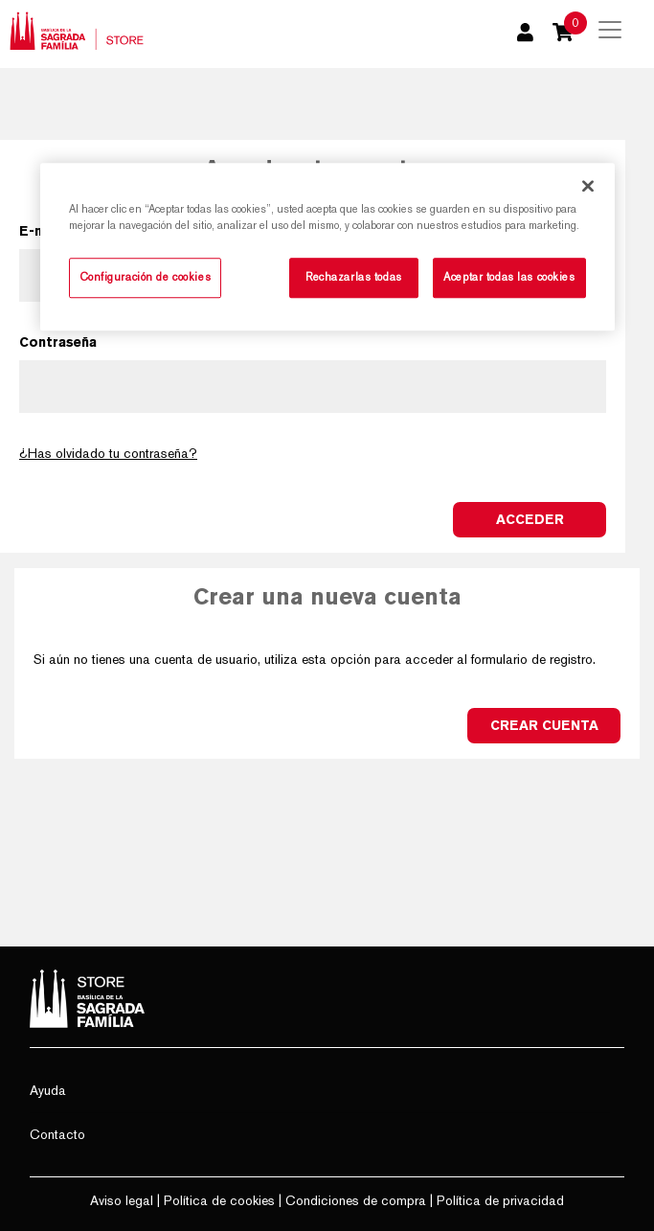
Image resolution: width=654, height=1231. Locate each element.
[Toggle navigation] (610, 29)
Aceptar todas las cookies (509, 277)
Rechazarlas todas (353, 277)
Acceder (530, 519)
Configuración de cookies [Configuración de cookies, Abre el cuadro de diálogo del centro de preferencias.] (145, 277)
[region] (327, 247)
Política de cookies (219, 1200)
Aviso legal (121, 1200)
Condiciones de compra (355, 1200)
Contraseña (58, 342)
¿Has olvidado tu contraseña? (108, 453)
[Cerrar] (588, 186)
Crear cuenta (544, 725)
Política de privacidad (500, 1200)
